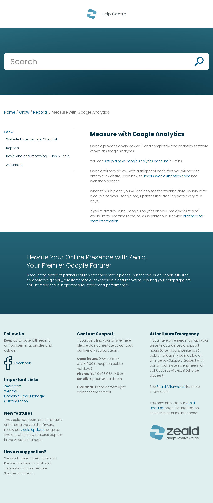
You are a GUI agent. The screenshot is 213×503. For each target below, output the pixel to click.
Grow (24, 112)
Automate (14, 164)
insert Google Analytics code (167, 176)
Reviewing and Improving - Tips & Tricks (38, 156)
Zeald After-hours (171, 386)
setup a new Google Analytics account (136, 161)
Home (9, 112)
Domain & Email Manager (24, 396)
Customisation (16, 401)
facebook (17, 363)
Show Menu (8, 13)
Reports (40, 112)
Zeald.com (12, 386)
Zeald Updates (33, 429)
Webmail (11, 391)
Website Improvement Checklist (31, 139)
